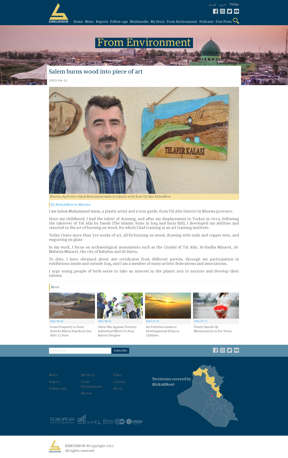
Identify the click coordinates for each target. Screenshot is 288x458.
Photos (86, 393)
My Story (88, 375)
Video (117, 375)
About (118, 388)
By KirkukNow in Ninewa (70, 204)
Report (54, 381)
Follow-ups (58, 388)
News (53, 375)
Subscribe (120, 350)
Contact (119, 381)
